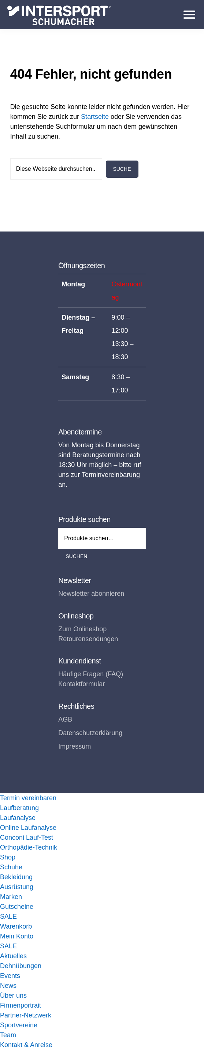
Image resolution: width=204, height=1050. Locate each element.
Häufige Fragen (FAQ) (90, 674)
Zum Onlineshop (82, 629)
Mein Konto (16, 936)
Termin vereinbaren (28, 798)
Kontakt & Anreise (26, 1045)
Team (8, 1035)
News (8, 985)
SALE (8, 916)
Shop (7, 857)
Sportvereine (18, 1025)
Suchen (76, 556)
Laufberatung (19, 808)
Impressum (74, 746)
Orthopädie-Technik (28, 847)
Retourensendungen (88, 639)
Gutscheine (16, 906)
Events (10, 975)
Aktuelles (13, 956)
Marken (11, 896)
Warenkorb (16, 926)
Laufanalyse (18, 817)
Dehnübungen (20, 966)
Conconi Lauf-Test (26, 837)
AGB (65, 719)
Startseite (95, 116)
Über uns (13, 995)
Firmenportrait (20, 1005)
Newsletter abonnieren (91, 593)
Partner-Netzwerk (25, 1015)
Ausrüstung (16, 887)
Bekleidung (16, 877)
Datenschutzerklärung (90, 733)
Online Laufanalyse (28, 827)
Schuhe (11, 867)
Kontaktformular (81, 684)
